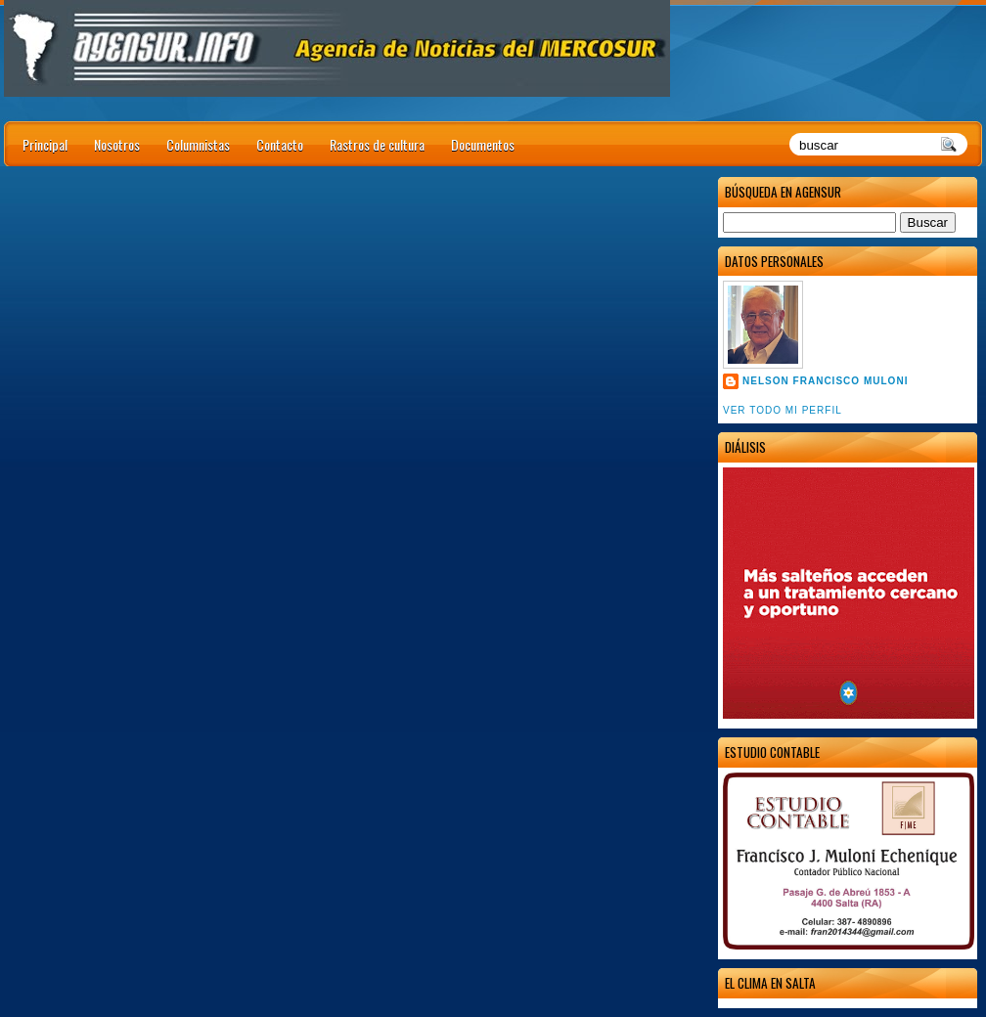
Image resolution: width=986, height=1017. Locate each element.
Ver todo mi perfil (782, 410)
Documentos (483, 144)
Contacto (279, 144)
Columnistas (198, 144)
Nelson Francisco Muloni (825, 381)
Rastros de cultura (377, 144)
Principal (44, 144)
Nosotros (117, 144)
